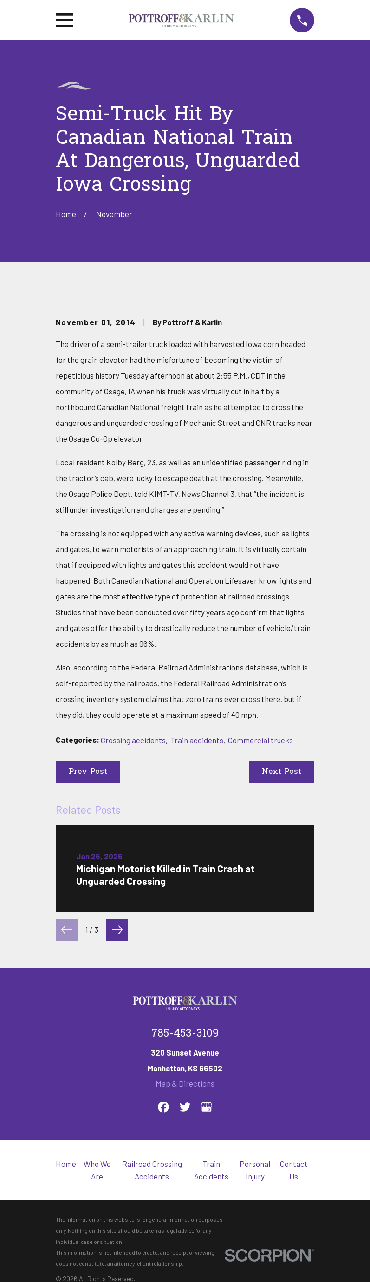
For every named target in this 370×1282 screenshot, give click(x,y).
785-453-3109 (185, 1034)
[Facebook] (163, 1107)
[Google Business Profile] (206, 1107)
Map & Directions (185, 1083)
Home (66, 1163)
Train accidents (196, 740)
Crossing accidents (133, 740)
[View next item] (117, 930)
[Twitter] (185, 1107)
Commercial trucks (260, 740)
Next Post (281, 772)
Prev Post (88, 772)
